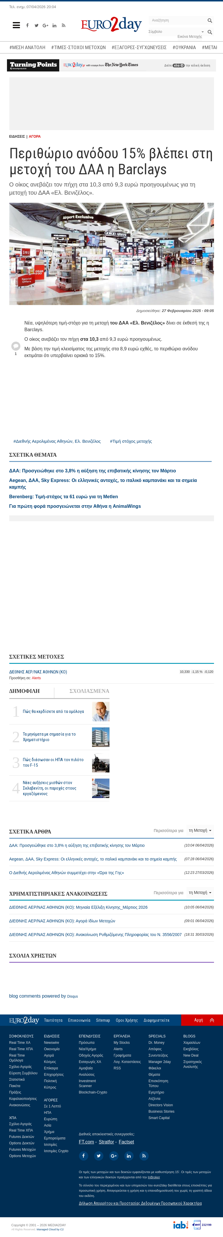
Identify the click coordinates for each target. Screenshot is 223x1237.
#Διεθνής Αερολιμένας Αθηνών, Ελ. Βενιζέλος (57, 441)
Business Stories (162, 1111)
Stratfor (106, 1141)
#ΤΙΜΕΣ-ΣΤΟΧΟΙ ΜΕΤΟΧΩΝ (78, 47)
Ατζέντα (155, 1099)
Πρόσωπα (87, 1043)
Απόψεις (155, 1049)
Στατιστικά (17, 1080)
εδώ (178, 65)
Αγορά (49, 1055)
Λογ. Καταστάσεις (127, 1062)
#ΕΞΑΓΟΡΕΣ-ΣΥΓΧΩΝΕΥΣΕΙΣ (139, 47)
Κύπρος (50, 1087)
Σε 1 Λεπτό (52, 1106)
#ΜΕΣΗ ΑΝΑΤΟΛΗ (27, 47)
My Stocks (122, 1043)
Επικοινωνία (79, 1020)
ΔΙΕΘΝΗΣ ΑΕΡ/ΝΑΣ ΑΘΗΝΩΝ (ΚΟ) (38, 672)
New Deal (191, 1055)
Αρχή (198, 1020)
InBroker (154, 1177)
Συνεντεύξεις (158, 1055)
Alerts (36, 678)
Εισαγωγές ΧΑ (90, 1062)
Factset (126, 1141)
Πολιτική (50, 1081)
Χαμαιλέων (192, 1043)
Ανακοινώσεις (19, 1105)
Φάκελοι (155, 1068)
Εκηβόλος (191, 1049)
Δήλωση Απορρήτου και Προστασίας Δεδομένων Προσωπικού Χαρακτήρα (140, 1203)
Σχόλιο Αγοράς (20, 1067)
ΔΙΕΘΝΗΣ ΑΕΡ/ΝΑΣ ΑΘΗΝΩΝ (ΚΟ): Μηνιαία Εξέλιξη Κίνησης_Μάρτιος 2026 (111, 907)
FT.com (86, 1141)
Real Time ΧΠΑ (21, 1049)
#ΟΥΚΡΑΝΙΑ (184, 47)
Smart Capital (159, 1118)
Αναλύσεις (87, 1075)
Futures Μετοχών (22, 1150)
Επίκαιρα (51, 1068)
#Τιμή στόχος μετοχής (131, 441)
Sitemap (103, 1020)
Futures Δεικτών (21, 1137)
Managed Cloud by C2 (50, 1229)
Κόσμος (50, 1062)
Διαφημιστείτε (157, 1020)
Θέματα (154, 1075)
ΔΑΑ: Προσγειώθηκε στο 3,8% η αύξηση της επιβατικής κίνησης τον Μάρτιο (111, 845)
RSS (117, 1068)
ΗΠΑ (47, 1113)
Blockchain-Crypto (93, 1092)
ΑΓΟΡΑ (35, 137)
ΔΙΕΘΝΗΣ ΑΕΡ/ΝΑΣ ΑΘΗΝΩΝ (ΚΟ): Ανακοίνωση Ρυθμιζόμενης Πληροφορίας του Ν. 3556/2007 (111, 934)
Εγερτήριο (156, 1092)
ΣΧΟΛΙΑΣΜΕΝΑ (89, 691)
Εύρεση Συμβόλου (23, 1073)
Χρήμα (49, 1132)
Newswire (51, 1043)
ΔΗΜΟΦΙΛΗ (24, 691)
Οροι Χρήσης (127, 1020)
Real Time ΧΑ (19, 1043)
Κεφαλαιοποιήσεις (23, 1099)
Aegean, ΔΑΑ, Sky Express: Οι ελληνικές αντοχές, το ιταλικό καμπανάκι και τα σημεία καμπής (111, 859)
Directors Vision (161, 1105)
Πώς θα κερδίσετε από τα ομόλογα (53, 711)
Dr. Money (157, 1043)
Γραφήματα (122, 1055)
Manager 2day (160, 1062)
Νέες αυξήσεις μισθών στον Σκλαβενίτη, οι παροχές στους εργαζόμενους (49, 788)
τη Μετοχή (200, 830)
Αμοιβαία (86, 1068)
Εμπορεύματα (55, 1138)
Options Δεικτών (22, 1143)
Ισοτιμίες (50, 1145)
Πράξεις (15, 1092)
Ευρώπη (50, 1119)
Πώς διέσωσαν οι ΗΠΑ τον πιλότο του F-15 (53, 762)
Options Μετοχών (22, 1156)
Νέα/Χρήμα (87, 1049)
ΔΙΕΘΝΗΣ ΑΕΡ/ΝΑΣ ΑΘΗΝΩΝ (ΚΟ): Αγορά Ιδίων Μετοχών (111, 921)
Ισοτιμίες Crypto (56, 1151)
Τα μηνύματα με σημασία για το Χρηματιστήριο (49, 737)
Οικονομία (52, 1049)
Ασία (47, 1125)
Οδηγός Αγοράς (91, 1055)
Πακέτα (14, 1086)
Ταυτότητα (53, 1020)
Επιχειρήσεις (54, 1075)
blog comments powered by (43, 996)
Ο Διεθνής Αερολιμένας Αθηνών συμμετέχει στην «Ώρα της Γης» (111, 872)
